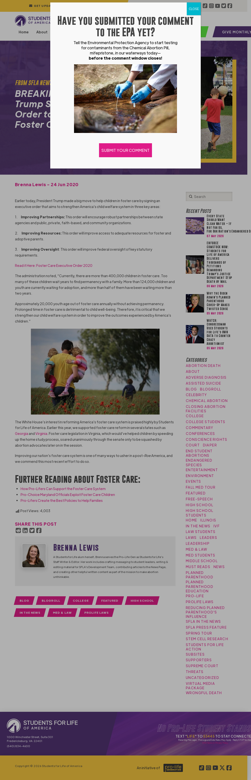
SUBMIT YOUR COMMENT (125, 150)
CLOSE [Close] (194, 9)
